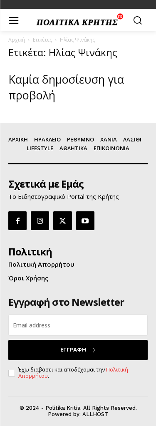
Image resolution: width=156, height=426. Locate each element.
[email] (78, 325)
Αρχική (16, 39)
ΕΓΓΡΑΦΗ (78, 350)
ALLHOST (95, 414)
